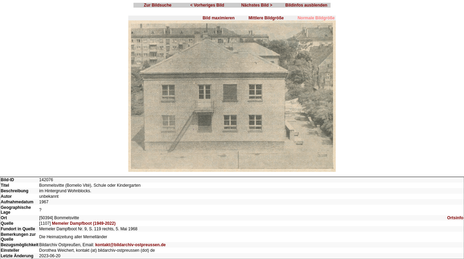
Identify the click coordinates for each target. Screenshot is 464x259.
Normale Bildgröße (316, 18)
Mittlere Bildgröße (266, 18)
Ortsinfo (455, 217)
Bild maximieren (219, 18)
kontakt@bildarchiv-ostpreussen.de (130, 244)
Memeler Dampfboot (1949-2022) (83, 223)
